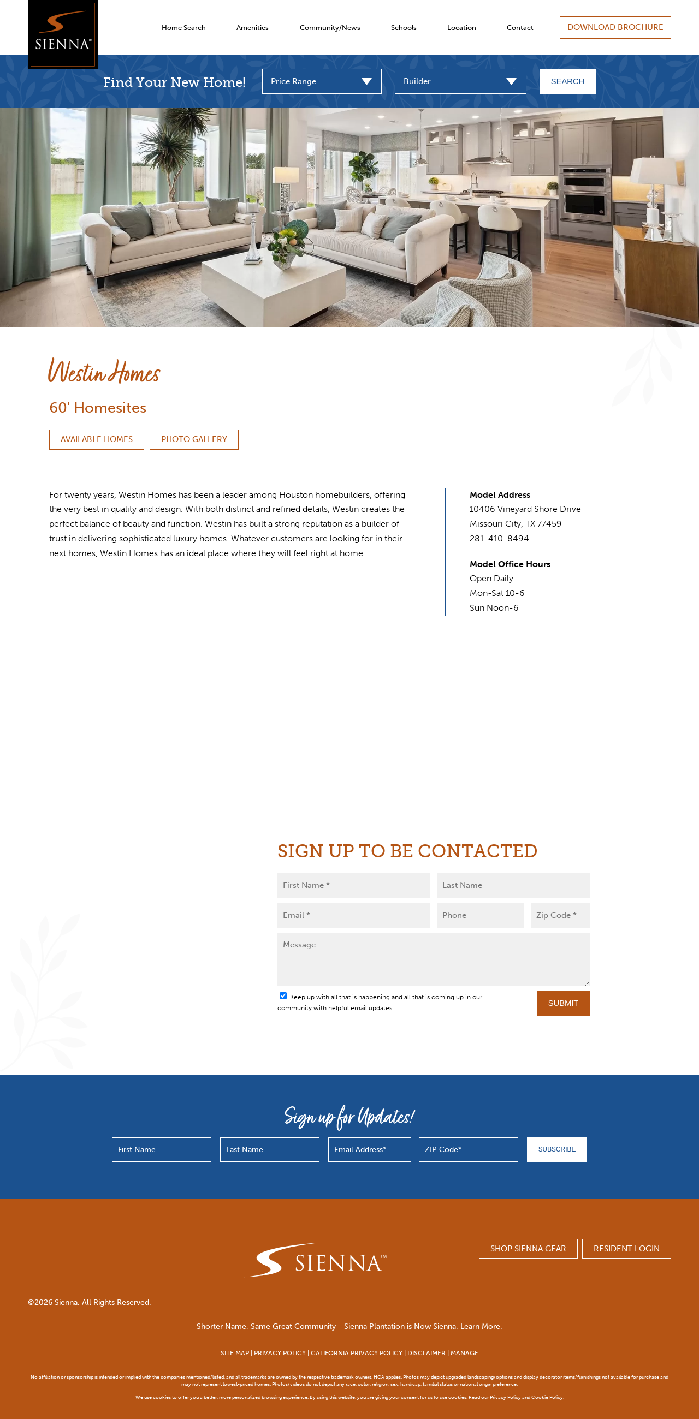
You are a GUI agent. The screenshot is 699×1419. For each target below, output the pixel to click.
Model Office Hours (510, 564)
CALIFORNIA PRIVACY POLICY (356, 1353)
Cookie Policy (547, 1397)
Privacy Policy (505, 1397)
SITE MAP (235, 1353)
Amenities (252, 27)
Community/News (330, 27)
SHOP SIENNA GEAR (528, 1249)
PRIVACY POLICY (280, 1353)
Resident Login (627, 1249)
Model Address (500, 495)
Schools (404, 27)
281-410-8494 (499, 538)
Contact (520, 27)
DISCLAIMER (426, 1353)
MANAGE (464, 1353)
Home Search (184, 27)
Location (461, 27)
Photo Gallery (194, 439)
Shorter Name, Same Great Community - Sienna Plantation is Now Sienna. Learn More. (349, 1326)
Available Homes (97, 439)
